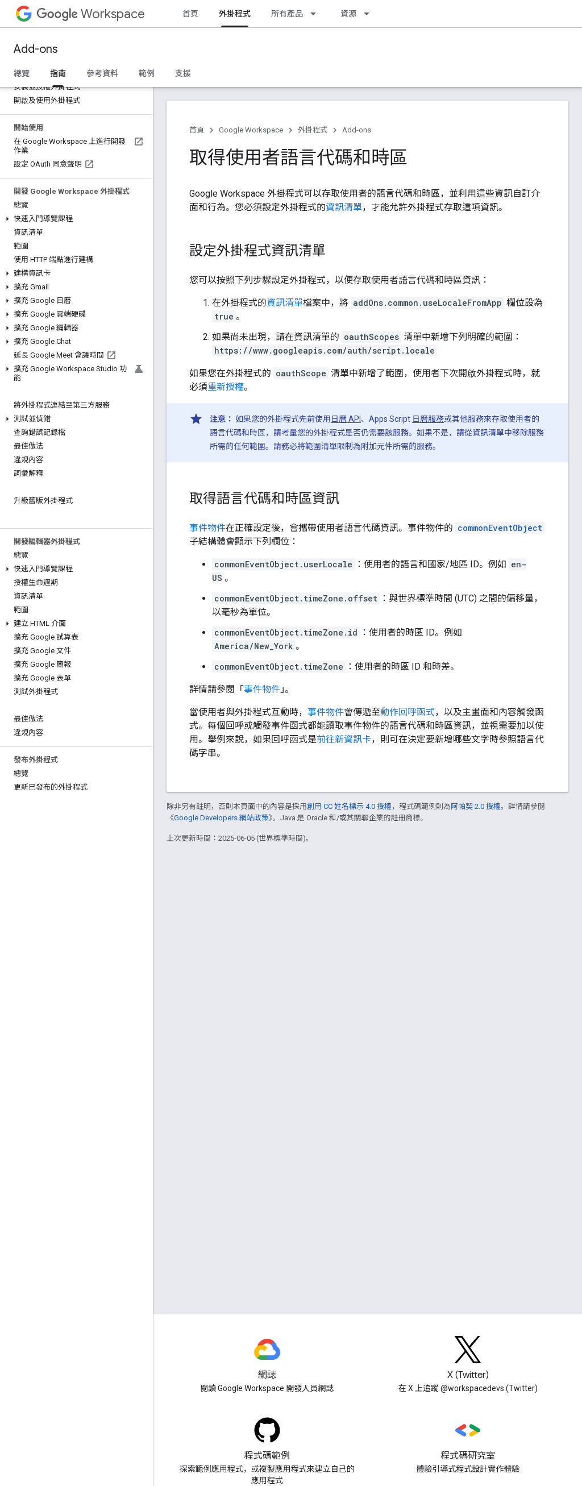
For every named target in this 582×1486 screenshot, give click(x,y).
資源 (348, 14)
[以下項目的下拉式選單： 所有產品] (316, 13)
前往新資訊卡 (344, 739)
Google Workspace (251, 130)
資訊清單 (344, 207)
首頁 (190, 14)
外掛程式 (312, 130)
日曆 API (346, 419)
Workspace (90, 14)
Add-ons (36, 49)
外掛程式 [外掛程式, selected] (235, 14)
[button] (74, 219)
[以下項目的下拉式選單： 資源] (370, 13)
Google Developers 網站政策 (221, 817)
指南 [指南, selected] (58, 73)
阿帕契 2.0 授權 (476, 806)
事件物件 (207, 527)
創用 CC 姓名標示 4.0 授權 (349, 806)
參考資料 (102, 73)
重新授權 (225, 386)
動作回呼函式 (407, 712)
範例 (147, 73)
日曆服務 (428, 419)
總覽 (22, 73)
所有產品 (287, 14)
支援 (183, 73)
